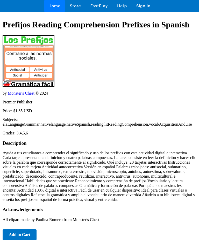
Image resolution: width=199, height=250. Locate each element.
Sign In (143, 6)
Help (122, 6)
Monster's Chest (21, 93)
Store (75, 6)
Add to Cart (19, 234)
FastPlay (99, 6)
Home (54, 6)
